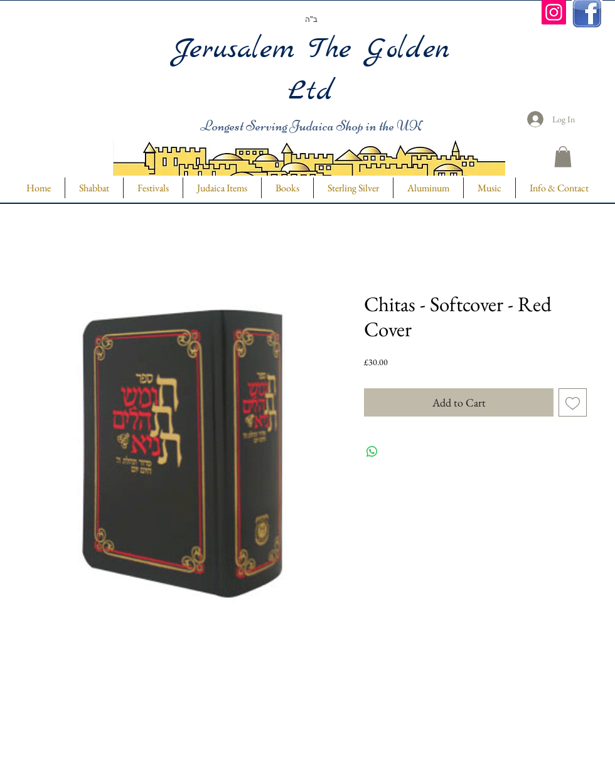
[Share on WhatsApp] (372, 451)
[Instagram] (554, 12)
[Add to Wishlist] (573, 402)
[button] (563, 156)
